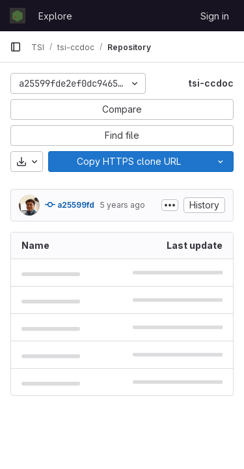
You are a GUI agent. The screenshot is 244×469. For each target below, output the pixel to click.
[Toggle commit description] (169, 205)
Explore (55, 15)
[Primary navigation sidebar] (15, 46)
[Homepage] (17, 15)
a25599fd (69, 204)
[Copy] (128, 161)
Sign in (214, 15)
